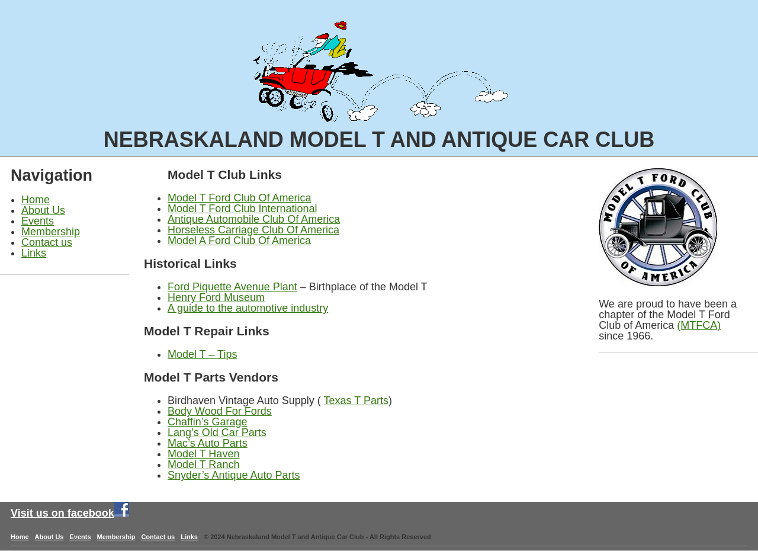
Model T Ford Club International (242, 208)
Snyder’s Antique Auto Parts (234, 475)
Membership (50, 232)
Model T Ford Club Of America (239, 198)
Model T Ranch (203, 464)
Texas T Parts (356, 400)
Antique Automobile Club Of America (254, 219)
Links (33, 253)
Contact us (46, 242)
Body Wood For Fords (220, 411)
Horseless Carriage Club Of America (253, 230)
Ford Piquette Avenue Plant (232, 287)
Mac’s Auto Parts (208, 443)
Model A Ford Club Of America (239, 240)
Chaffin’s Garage (207, 422)
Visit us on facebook (62, 513)
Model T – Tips (202, 354)
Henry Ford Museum (216, 297)
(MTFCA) (699, 325)
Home (35, 200)
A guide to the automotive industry (248, 308)
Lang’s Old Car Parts (217, 432)
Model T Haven (203, 454)
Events (37, 221)
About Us (43, 210)
